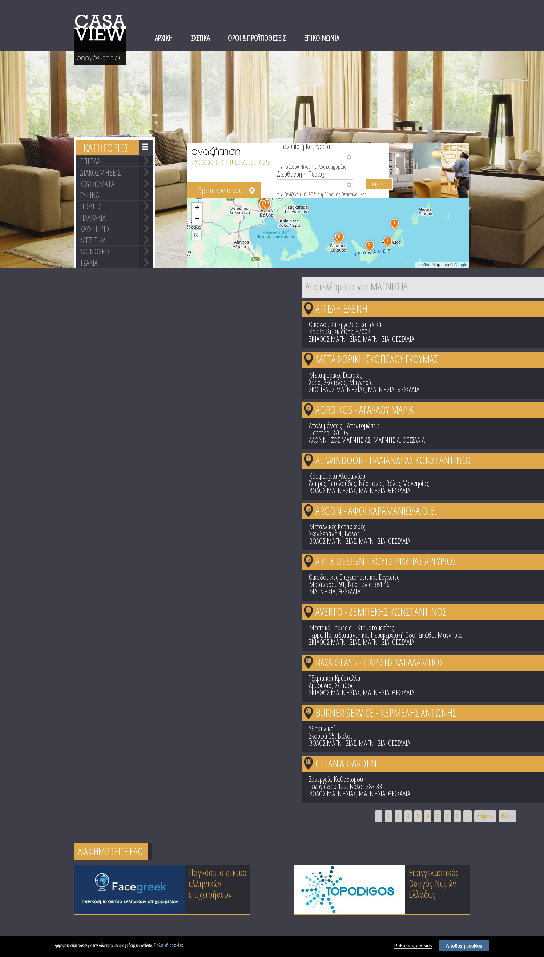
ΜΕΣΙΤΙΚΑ (93, 239)
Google (460, 264)
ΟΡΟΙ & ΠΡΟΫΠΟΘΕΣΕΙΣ (257, 38)
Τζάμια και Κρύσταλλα (334, 678)
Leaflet (423, 264)
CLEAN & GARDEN (345, 763)
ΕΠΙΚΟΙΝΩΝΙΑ (321, 38)
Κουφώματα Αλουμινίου (337, 476)
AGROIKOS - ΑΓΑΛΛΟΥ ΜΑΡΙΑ (364, 409)
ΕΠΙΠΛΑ (90, 161)
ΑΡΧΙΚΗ (164, 38)
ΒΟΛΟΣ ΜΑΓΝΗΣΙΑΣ (332, 490)
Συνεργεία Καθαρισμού (336, 779)
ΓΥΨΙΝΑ (89, 194)
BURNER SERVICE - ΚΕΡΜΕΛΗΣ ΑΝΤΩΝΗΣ (385, 712)
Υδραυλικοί (322, 728)
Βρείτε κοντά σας (219, 189)
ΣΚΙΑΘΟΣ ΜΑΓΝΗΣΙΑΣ (334, 339)
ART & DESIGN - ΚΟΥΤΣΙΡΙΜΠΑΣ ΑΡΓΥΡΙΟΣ (385, 561)
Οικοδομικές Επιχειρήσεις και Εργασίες (354, 577)
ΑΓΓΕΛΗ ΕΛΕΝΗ (341, 308)
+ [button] (196, 208)
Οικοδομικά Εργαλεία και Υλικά (345, 324)
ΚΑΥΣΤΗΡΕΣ (95, 228)
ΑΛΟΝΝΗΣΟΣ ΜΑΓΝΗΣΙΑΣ (339, 440)
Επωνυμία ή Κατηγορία (303, 145)
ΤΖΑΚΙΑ (89, 262)
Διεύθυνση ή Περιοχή (302, 173)
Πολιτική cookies (168, 945)
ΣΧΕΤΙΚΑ (200, 38)
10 (308, 761)
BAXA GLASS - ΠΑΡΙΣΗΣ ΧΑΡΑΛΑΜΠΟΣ (379, 662)
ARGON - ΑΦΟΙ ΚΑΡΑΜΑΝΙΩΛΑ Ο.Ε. (375, 510)
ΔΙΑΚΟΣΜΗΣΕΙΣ (100, 172)
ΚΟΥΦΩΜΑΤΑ (97, 183)
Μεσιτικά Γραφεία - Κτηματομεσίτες (351, 627)
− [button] (196, 219)
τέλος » (507, 816)
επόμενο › (485, 816)
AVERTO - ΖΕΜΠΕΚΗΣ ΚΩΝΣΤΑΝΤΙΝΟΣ (381, 611)
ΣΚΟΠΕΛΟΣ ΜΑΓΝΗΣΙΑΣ (337, 389)
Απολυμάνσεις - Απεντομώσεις (344, 425)
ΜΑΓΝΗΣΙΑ (376, 339)
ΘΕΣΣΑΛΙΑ (403, 339)
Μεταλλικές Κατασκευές (337, 526)
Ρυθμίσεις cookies (413, 946)
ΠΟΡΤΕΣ (91, 206)
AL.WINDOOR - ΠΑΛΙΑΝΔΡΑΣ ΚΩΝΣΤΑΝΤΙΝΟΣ (393, 460)
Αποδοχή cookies (464, 946)
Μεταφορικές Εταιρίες (335, 375)
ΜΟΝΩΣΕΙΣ (95, 251)
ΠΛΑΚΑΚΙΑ (93, 217)
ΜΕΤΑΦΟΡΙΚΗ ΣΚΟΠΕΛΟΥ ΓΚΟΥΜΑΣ (376, 359)
